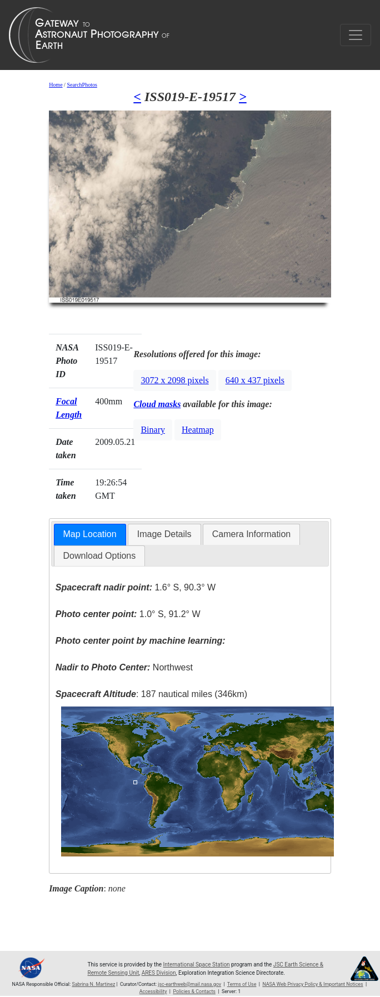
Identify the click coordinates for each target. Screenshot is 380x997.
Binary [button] (153, 429)
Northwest (124, 667)
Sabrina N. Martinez (93, 984)
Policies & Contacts (194, 991)
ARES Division (159, 973)
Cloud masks (157, 404)
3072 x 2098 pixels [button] (174, 380)
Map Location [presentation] (90, 534)
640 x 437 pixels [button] (255, 380)
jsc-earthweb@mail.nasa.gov (189, 984)
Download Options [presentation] (99, 555)
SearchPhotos (82, 85)
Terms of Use (242, 984)
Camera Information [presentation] (251, 534)
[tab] (90, 534)
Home (55, 85)
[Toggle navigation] (355, 35)
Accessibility (153, 991)
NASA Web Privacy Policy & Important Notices (312, 984)
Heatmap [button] (198, 429)
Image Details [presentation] (164, 534)
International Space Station (196, 964)
